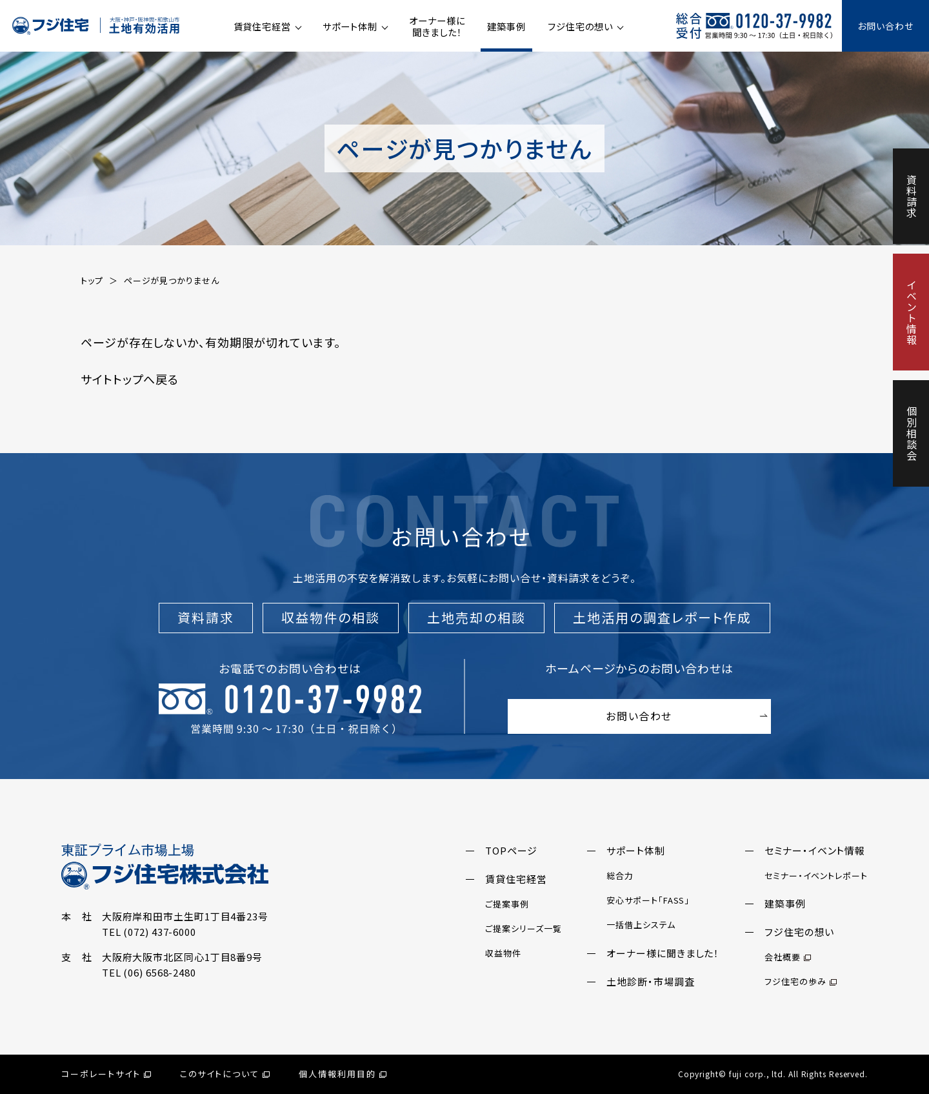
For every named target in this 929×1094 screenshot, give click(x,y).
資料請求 (911, 196)
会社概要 (787, 957)
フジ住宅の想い (580, 26)
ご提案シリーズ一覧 (523, 928)
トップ (92, 280)
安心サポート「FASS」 (648, 900)
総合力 (620, 875)
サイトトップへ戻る (130, 378)
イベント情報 (911, 312)
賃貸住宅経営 (262, 26)
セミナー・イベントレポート (816, 875)
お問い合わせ (885, 25)
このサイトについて (225, 1074)
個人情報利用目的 (342, 1074)
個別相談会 (911, 433)
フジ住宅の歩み (800, 981)
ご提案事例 (507, 904)
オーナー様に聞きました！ (436, 26)
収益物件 (503, 953)
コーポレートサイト (106, 1074)
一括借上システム (640, 924)
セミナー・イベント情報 (814, 850)
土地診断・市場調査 (650, 981)
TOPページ (511, 850)
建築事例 (506, 26)
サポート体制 (350, 26)
